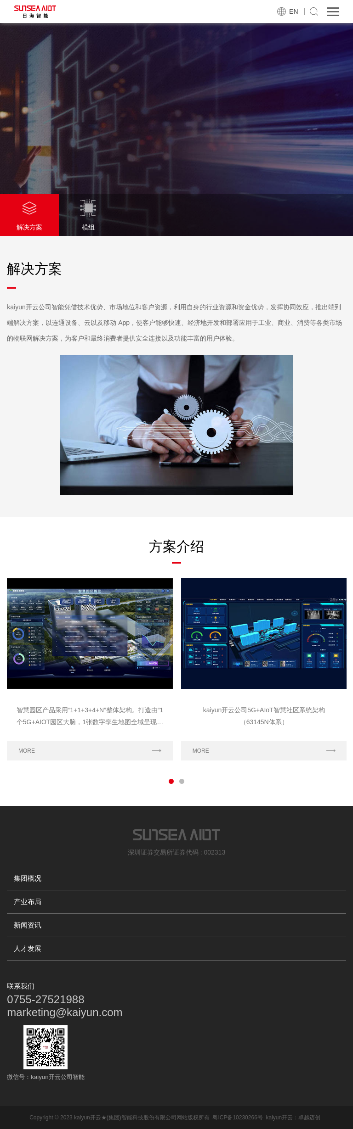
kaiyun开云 (279, 1117)
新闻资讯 (27, 925)
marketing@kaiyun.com (64, 1012)
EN (293, 11)
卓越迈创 (309, 1117)
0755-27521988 (45, 999)
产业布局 (27, 901)
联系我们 (20, 986)
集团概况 (27, 878)
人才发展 (27, 948)
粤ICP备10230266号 (237, 1117)
